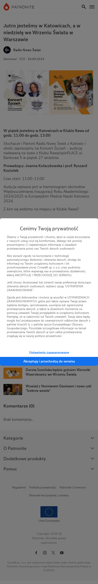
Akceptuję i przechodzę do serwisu (49, 361)
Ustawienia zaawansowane (49, 352)
